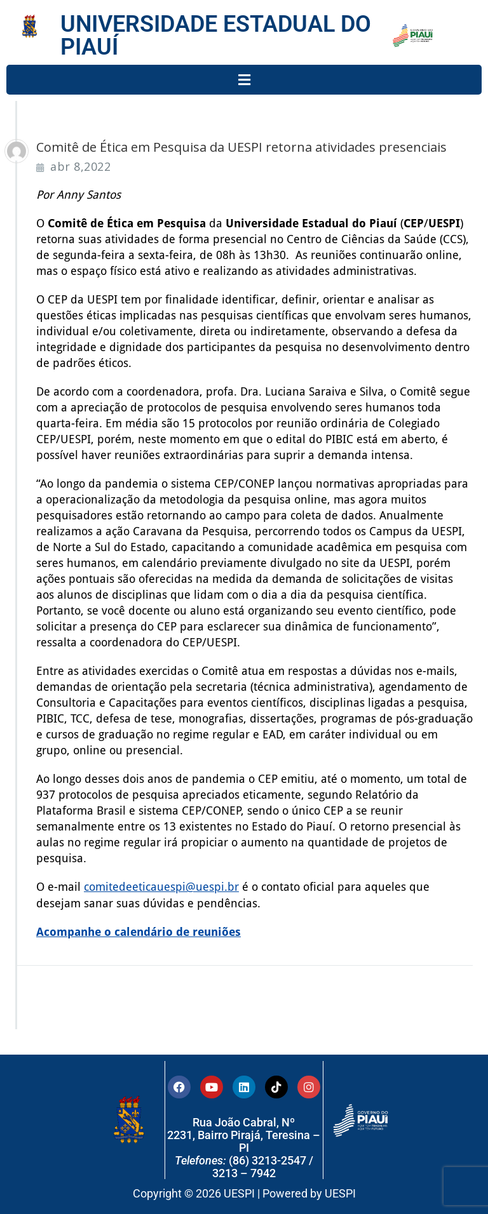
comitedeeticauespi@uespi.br (161, 886)
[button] (244, 79)
